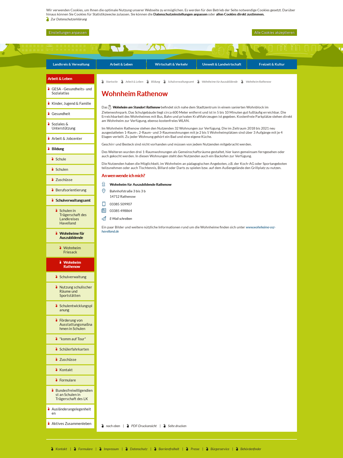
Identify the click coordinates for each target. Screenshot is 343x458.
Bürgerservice (220, 449)
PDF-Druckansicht (144, 426)
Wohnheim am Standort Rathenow (136, 107)
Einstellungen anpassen (68, 32)
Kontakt (61, 449)
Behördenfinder (250, 449)
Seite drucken (177, 426)
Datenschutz (138, 449)
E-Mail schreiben (121, 218)
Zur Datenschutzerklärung (69, 19)
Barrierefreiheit (169, 449)
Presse (195, 449)
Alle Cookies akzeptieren (274, 32)
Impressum (111, 449)
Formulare (85, 449)
